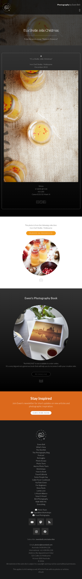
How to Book (41, 471)
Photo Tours (41, 463)
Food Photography (41, 515)
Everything (41, 504)
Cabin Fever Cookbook (41, 480)
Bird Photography (41, 499)
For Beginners (41, 485)
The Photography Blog (41, 452)
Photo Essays (41, 461)
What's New (41, 447)
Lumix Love (41, 491)
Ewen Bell (41, 444)
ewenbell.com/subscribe (45, 539)
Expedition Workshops (41, 512)
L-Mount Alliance (41, 493)
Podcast (41, 455)
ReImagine (41, 458)
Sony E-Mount (41, 496)
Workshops (41, 469)
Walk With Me (41, 501)
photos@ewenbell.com (43, 545)
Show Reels (41, 488)
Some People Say (41, 477)
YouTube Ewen (41, 482)
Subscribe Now (41, 413)
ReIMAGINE (41, 374)
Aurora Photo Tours (41, 466)
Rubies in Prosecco (41, 233)
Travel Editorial (41, 474)
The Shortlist (41, 450)
